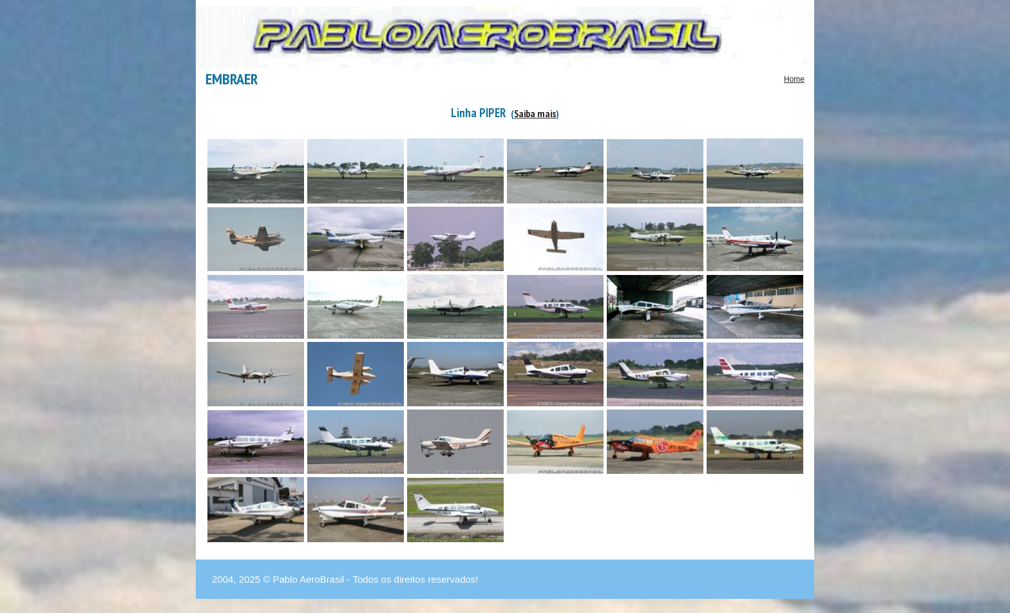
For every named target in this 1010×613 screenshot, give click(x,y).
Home (794, 79)
